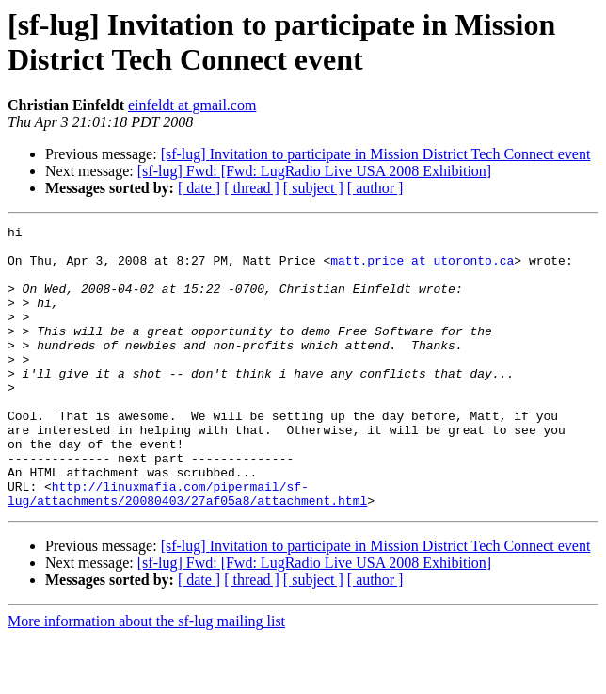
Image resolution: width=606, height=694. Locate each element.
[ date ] (199, 188)
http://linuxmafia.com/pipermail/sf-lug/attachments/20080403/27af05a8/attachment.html (187, 548)
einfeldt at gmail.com (192, 105)
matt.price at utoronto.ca (422, 268)
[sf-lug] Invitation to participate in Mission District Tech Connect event (376, 154)
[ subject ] (313, 188)
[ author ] (375, 188)
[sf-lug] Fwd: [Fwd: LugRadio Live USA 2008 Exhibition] (314, 171)
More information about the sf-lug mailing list (146, 678)
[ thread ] (251, 188)
